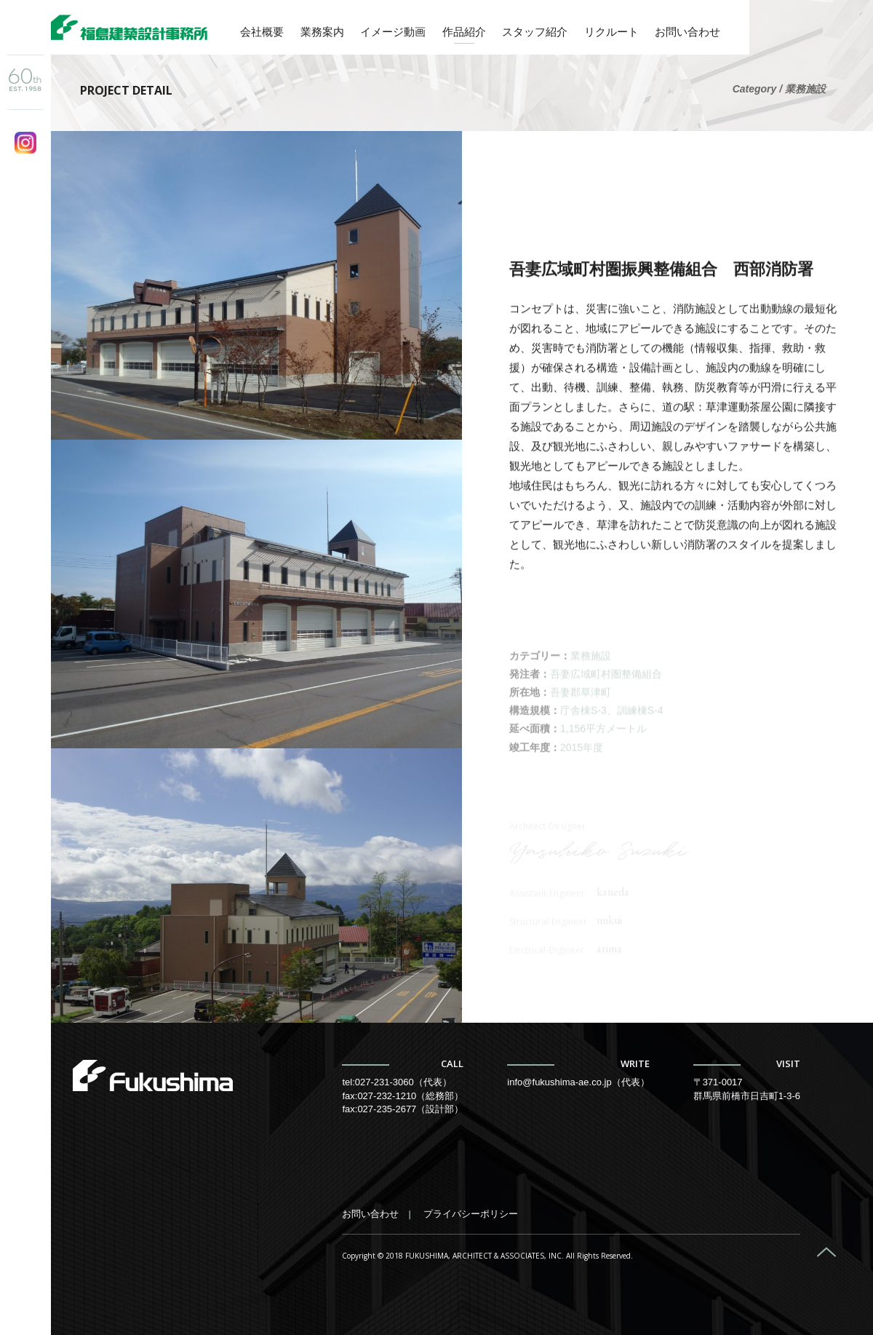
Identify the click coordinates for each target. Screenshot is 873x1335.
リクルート (611, 31)
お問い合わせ (687, 31)
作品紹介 (464, 31)
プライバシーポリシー (470, 1213)
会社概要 (262, 31)
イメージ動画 (393, 31)
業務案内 (322, 31)
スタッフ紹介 (534, 31)
